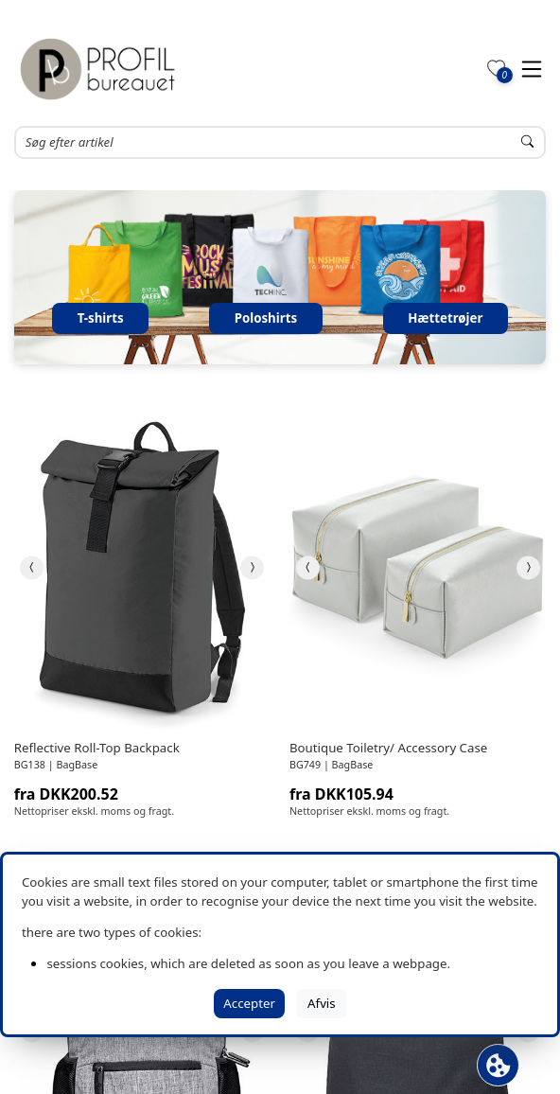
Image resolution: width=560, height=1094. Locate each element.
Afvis (321, 1003)
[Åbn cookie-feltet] (498, 1065)
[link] (142, 567)
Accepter (249, 1003)
